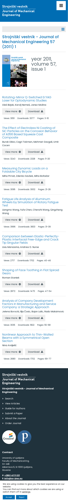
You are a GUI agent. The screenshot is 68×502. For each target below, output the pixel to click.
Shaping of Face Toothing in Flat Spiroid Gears (30, 271)
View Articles (12, 403)
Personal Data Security (42, 491)
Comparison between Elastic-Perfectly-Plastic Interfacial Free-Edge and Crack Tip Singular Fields (30, 239)
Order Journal (13, 423)
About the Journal (15, 418)
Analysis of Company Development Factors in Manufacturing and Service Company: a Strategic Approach (29, 304)
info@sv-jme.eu (13, 478)
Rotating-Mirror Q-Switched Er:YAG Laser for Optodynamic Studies (26, 98)
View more (11, 111)
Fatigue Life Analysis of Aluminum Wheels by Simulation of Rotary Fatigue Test (30, 202)
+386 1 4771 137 (12, 475)
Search (9, 398)
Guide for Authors (15, 408)
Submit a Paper (14, 413)
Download (33, 111)
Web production (19, 496)
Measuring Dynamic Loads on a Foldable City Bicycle (25, 170)
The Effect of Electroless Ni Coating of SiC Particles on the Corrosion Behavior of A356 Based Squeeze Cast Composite (29, 132)
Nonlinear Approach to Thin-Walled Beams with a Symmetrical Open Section (27, 337)
